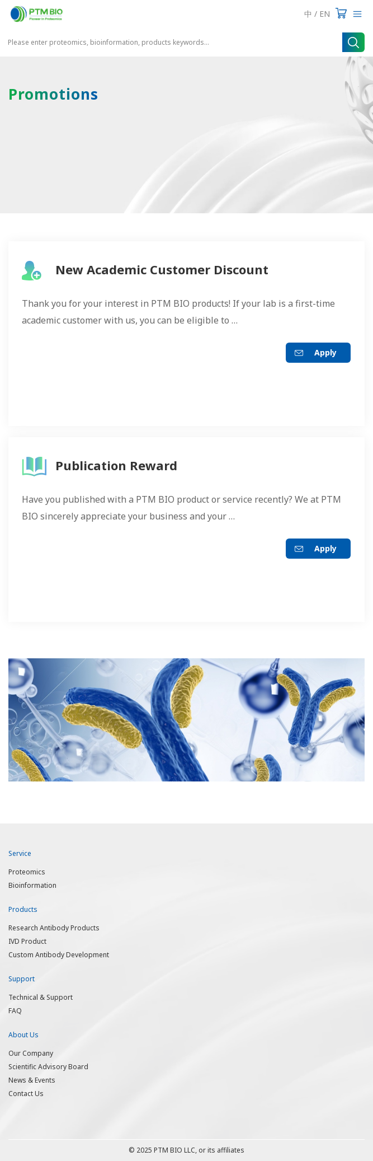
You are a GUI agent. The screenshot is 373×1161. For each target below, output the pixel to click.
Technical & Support (40, 997)
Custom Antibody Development (58, 954)
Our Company (30, 1053)
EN (324, 13)
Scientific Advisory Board (48, 1066)
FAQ (15, 1010)
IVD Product (27, 941)
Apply (325, 352)
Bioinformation (32, 885)
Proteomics (26, 872)
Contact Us (26, 1093)
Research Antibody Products (54, 928)
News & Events (31, 1080)
